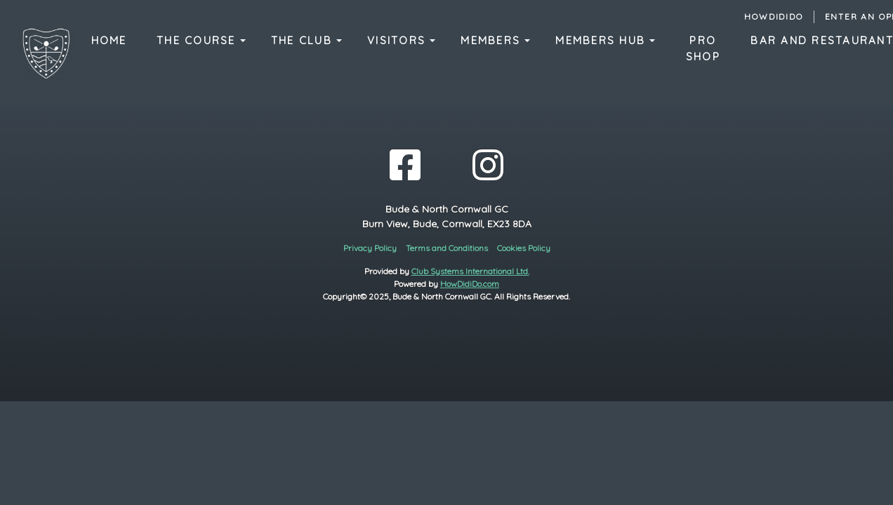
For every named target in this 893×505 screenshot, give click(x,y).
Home (109, 40)
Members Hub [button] (602, 40)
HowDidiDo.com (469, 283)
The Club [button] (303, 40)
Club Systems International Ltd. (470, 271)
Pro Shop (703, 48)
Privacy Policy (370, 248)
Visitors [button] (398, 40)
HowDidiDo (773, 16)
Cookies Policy (523, 248)
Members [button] (492, 40)
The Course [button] (198, 40)
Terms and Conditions (447, 248)
